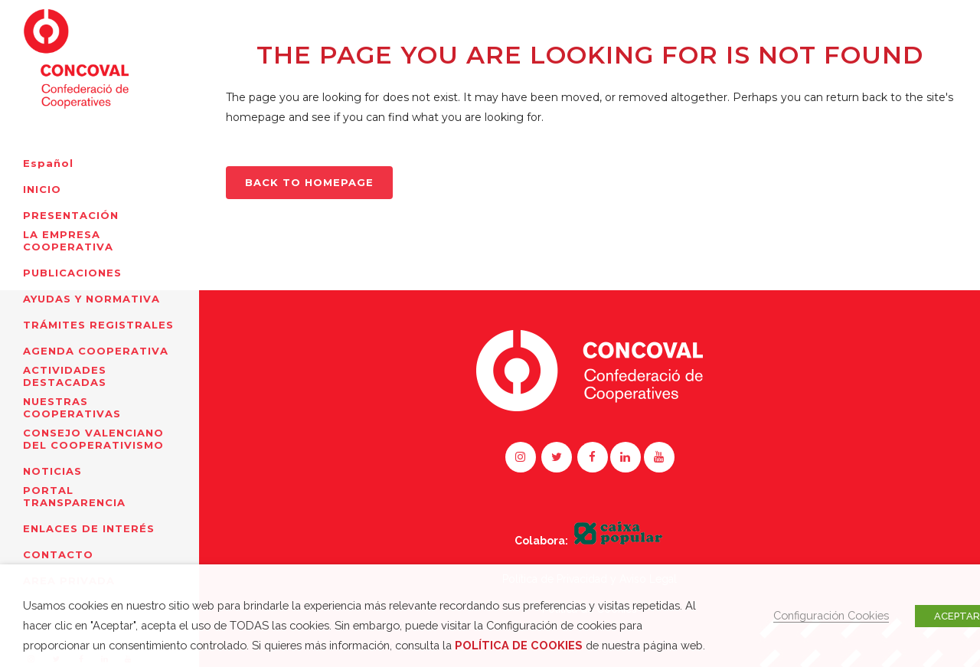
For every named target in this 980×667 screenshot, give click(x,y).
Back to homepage (309, 182)
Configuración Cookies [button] (831, 615)
